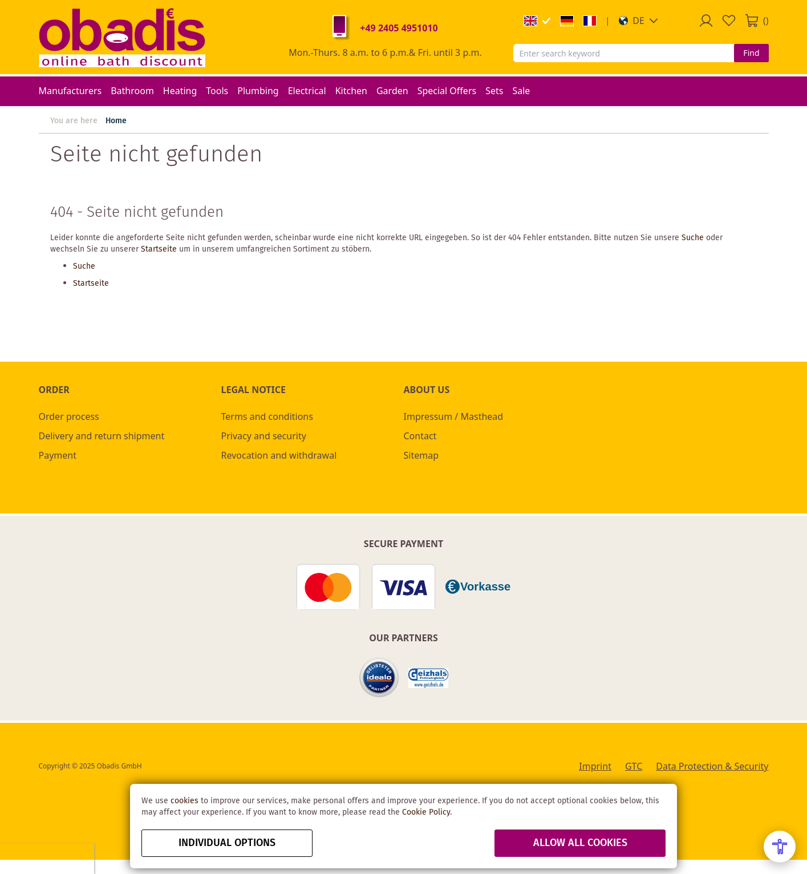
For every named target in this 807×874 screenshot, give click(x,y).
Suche (693, 238)
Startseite (159, 249)
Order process (69, 416)
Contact (420, 436)
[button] (638, 20)
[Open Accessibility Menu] (780, 847)
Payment (57, 455)
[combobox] (624, 53)
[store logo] (122, 37)
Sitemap (421, 455)
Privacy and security (263, 436)
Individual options (227, 843)
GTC (633, 766)
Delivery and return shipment (102, 436)
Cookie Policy (426, 812)
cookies (184, 801)
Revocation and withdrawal (279, 455)
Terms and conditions (267, 416)
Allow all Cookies (580, 843)
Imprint (595, 766)
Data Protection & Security (712, 766)
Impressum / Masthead (454, 416)
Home (116, 121)
